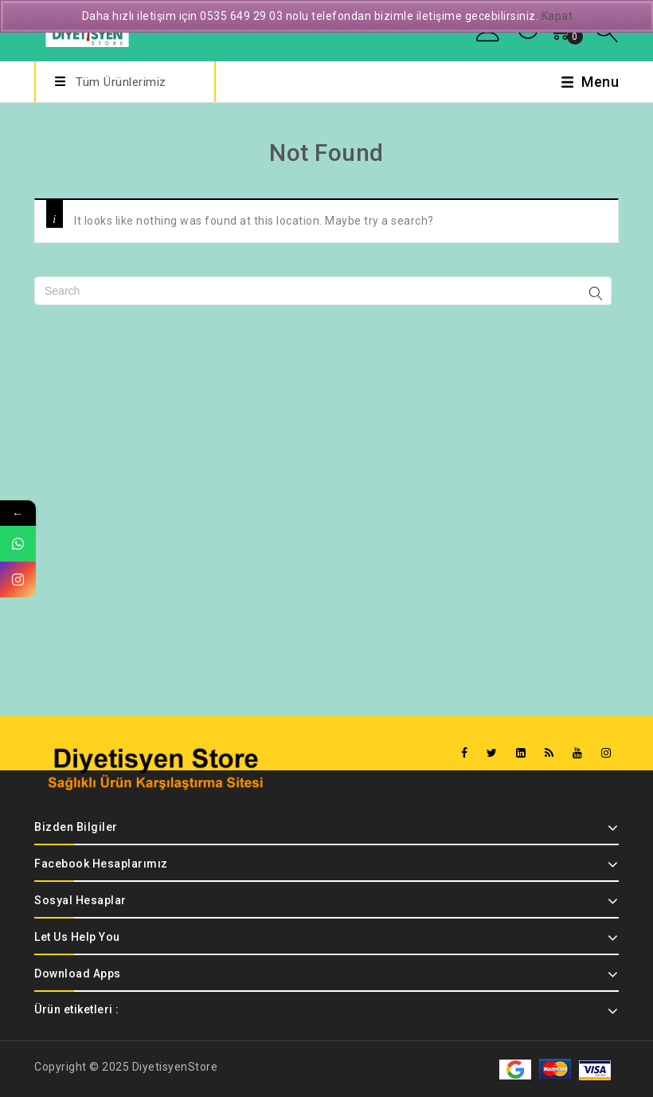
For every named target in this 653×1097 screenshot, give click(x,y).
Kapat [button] (557, 16)
